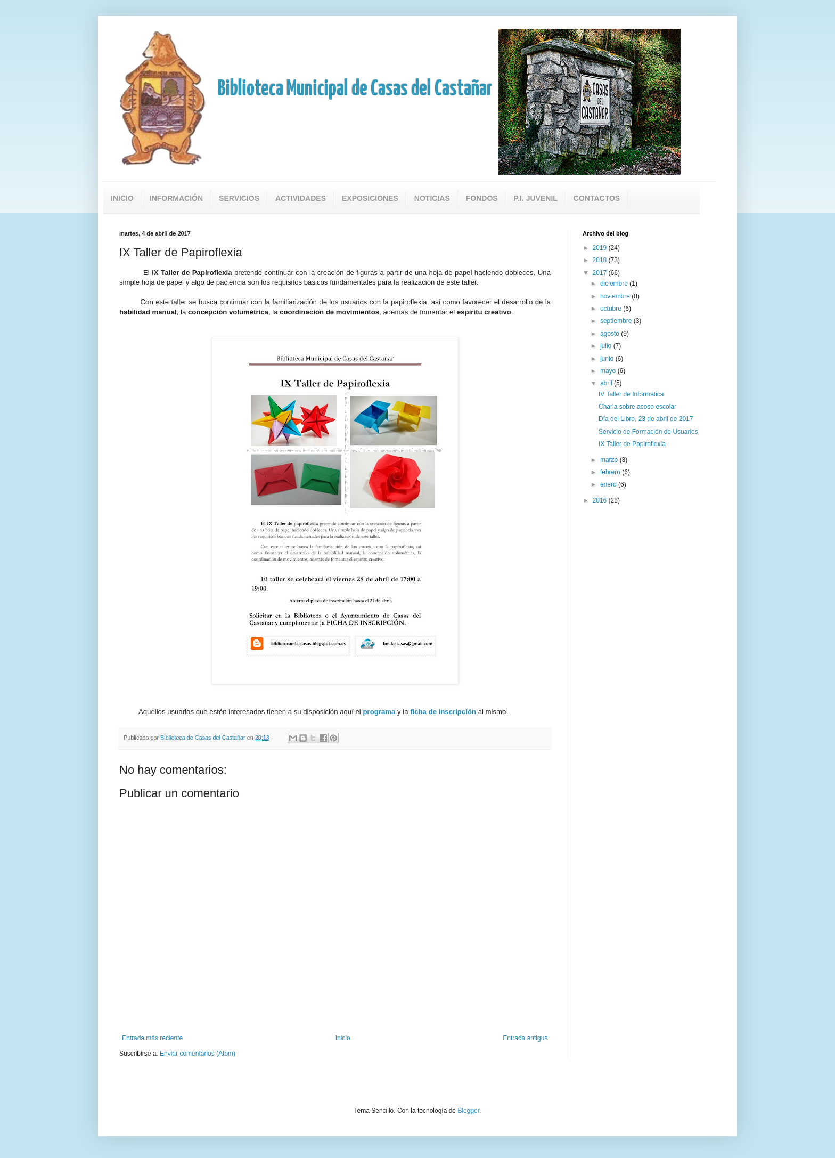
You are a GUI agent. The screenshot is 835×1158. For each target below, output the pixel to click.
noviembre (616, 296)
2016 (601, 500)
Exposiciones (370, 198)
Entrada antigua (525, 1038)
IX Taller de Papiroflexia (632, 444)
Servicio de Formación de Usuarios (648, 431)
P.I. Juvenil (536, 198)
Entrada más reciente (152, 1038)
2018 (601, 260)
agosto (610, 333)
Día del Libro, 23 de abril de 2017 (646, 419)
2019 (601, 248)
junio (608, 358)
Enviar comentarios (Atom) (197, 1053)
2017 (601, 273)
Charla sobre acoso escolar (637, 406)
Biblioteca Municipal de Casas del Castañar (355, 89)
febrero (611, 472)
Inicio (122, 198)
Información (176, 198)
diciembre (614, 283)
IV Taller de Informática (631, 394)
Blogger (468, 1110)
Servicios (239, 198)
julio (606, 346)
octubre (611, 308)
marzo (610, 460)
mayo (609, 371)
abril (607, 383)
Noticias (432, 198)
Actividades (300, 198)
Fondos (482, 198)
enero (609, 484)
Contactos (597, 198)
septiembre (617, 321)
